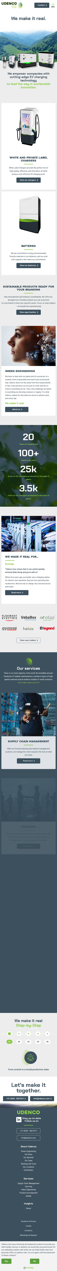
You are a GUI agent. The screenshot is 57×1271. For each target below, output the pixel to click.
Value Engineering (28, 1190)
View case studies (28, 640)
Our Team (28, 1161)
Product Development (28, 1193)
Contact (41, 5)
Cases (28, 1208)
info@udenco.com (41, 1098)
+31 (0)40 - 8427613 (15, 1098)
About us (16, 409)
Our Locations (28, 1167)
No (34, 1261)
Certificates (28, 1170)
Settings (28, 1268)
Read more (16, 592)
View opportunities (28, 312)
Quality (28, 1196)
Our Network (28, 1157)
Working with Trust (28, 1164)
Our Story (28, 1154)
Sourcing (28, 1186)
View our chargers (28, 180)
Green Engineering (28, 1151)
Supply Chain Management (28, 1183)
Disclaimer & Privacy (28, 1221)
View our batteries (28, 265)
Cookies (28, 1226)
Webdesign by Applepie (28, 1235)
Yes (6, 1261)
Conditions (28, 1230)
